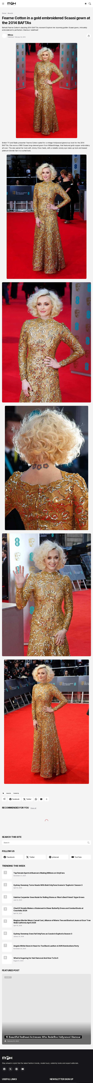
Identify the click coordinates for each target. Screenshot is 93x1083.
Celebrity (16, 793)
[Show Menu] (3, 4)
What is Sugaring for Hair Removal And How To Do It (35, 958)
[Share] (88, 36)
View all (33, 808)
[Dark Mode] (86, 4)
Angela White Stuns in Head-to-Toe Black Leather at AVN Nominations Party (46, 946)
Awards (10, 13)
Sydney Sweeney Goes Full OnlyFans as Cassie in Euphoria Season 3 (42, 934)
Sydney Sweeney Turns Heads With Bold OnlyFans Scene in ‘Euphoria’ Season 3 (47, 885)
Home (4, 13)
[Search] (90, 4)
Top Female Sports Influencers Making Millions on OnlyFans (39, 873)
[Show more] (46, 799)
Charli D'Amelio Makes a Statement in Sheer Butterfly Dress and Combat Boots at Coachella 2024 (48, 909)
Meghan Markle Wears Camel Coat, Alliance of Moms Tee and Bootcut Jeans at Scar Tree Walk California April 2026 (52, 921)
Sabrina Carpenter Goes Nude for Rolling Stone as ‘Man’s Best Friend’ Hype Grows (48, 897)
